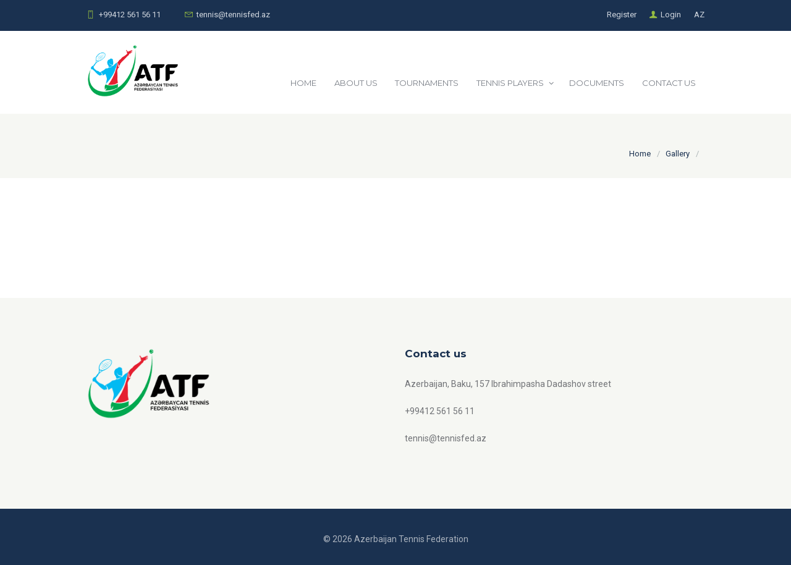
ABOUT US (356, 83)
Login (671, 14)
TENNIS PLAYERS (510, 83)
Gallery (678, 153)
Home (640, 153)
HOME (303, 83)
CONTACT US (669, 83)
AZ (699, 14)
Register (622, 14)
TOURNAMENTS (427, 83)
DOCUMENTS (596, 83)
